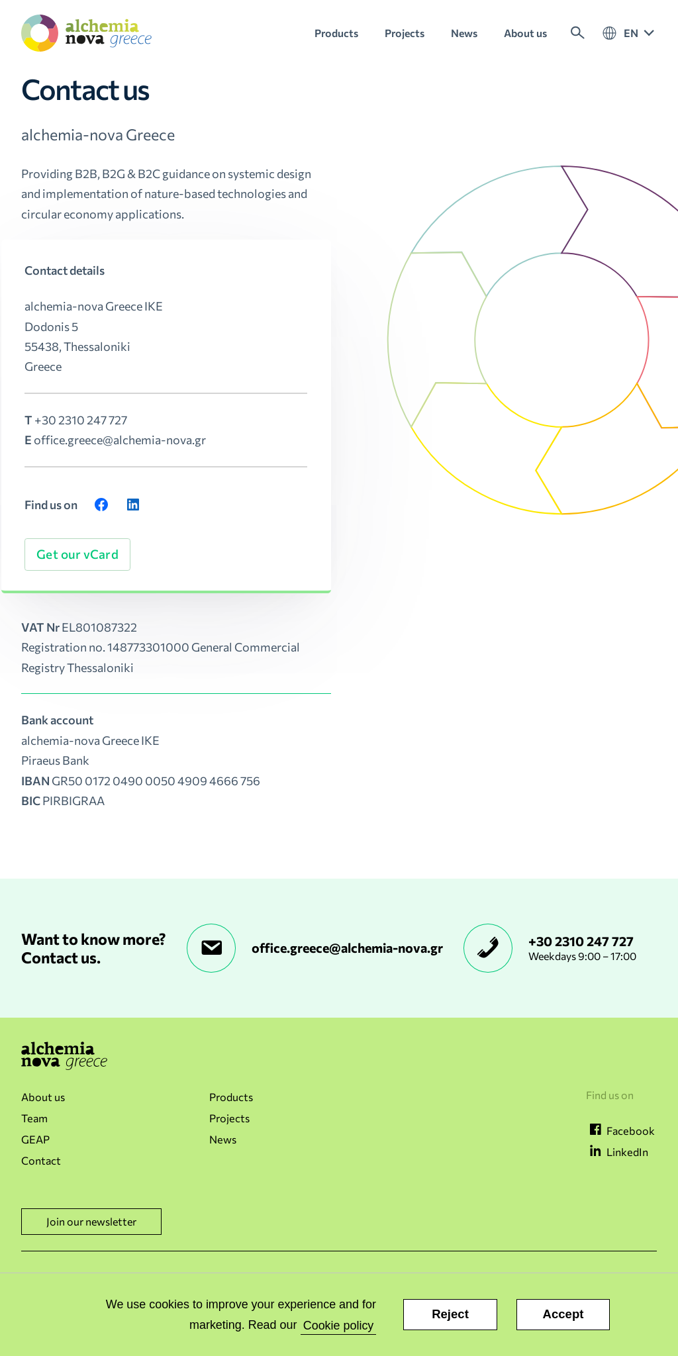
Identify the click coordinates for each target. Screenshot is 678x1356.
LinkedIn (627, 1151)
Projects (229, 1118)
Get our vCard (77, 553)
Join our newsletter (91, 1221)
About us (43, 1096)
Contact (41, 1160)
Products (231, 1096)
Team (34, 1118)
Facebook (630, 1130)
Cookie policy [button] (338, 1325)
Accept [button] (563, 1314)
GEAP (35, 1139)
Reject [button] (450, 1314)
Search (577, 33)
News (222, 1139)
